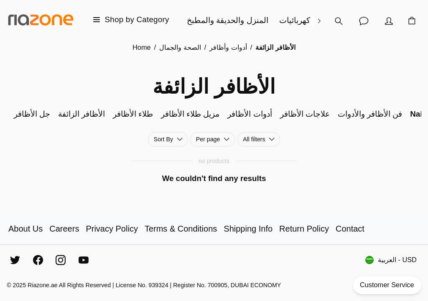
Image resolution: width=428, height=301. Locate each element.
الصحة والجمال (180, 47)
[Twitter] (15, 260)
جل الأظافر (32, 114)
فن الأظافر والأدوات (370, 114)
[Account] (388, 21)
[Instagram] (60, 260)
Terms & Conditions (181, 228)
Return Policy (304, 228)
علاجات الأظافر (305, 114)
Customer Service (387, 285)
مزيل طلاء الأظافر (190, 114)
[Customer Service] (363, 21)
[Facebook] (38, 260)
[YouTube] (83, 260)
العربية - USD (391, 260)
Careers (64, 228)
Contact (350, 228)
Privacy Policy (112, 228)
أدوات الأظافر (249, 114)
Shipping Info (248, 228)
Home (141, 47)
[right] (319, 21)
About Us (25, 228)
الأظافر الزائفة (81, 114)
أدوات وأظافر (228, 47)
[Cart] (412, 21)
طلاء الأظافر (133, 114)
